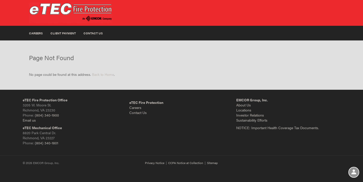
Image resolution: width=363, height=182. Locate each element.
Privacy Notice (154, 163)
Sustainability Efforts (251, 120)
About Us (243, 104)
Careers (36, 33)
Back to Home (103, 74)
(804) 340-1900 (47, 115)
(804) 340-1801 (46, 142)
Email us (29, 120)
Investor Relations (250, 115)
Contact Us (93, 33)
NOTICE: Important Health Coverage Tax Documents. (277, 127)
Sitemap (212, 163)
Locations (243, 109)
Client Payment (63, 33)
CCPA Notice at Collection (185, 163)
